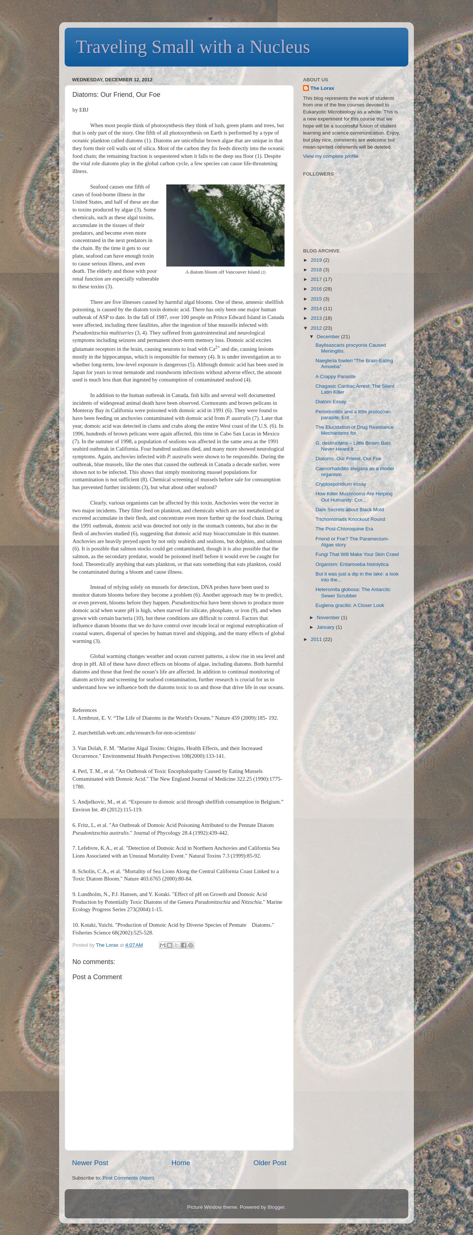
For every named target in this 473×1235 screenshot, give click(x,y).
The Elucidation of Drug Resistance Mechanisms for (355, 430)
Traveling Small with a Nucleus (193, 46)
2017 (317, 279)
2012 (317, 328)
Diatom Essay (331, 401)
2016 (317, 289)
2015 (317, 299)
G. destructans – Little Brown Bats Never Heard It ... (353, 446)
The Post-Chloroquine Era (344, 529)
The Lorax (108, 945)
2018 (317, 269)
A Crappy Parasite (336, 376)
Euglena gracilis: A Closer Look (350, 605)
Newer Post (90, 1163)
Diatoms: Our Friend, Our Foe (349, 458)
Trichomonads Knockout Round (350, 519)
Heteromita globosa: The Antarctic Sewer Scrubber (353, 592)
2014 (317, 308)
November (329, 617)
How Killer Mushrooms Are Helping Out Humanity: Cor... (354, 496)
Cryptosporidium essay (341, 484)
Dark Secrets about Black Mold (350, 509)
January (326, 627)
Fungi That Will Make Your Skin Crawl (357, 554)
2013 (317, 318)
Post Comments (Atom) (128, 1178)
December (329, 336)
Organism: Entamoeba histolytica (352, 564)
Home (180, 1163)
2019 (317, 260)
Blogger (276, 1207)
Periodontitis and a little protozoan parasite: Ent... (353, 414)
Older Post (269, 1163)
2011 (317, 639)
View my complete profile (330, 156)
